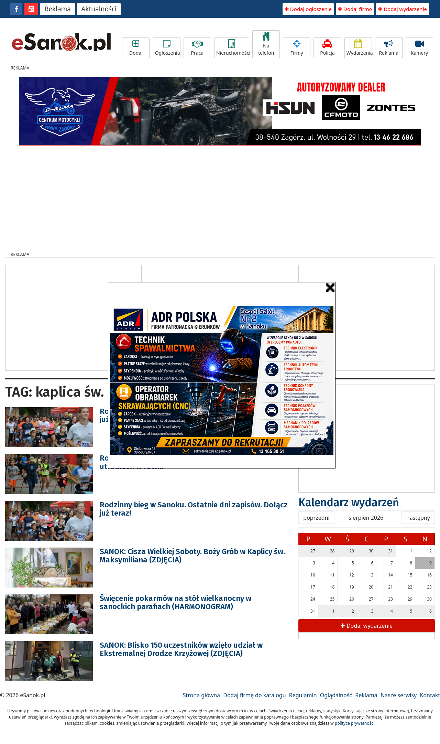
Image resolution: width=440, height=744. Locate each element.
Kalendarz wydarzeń (348, 502)
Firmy (296, 48)
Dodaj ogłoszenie (308, 9)
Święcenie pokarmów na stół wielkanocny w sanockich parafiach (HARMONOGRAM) (175, 602)
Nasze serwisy (399, 695)
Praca (197, 48)
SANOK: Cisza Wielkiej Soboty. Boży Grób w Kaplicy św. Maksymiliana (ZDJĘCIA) (192, 555)
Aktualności (99, 8)
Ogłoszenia (167, 48)
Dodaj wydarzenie (402, 9)
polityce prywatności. (355, 723)
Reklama (57, 8)
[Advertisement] (220, 196)
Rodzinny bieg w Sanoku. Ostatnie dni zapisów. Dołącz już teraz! (194, 509)
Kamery (419, 48)
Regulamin (303, 695)
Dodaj (135, 48)
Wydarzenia (359, 48)
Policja (327, 48)
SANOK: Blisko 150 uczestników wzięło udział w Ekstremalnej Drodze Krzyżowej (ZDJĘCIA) (181, 649)
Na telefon (266, 44)
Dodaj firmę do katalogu (254, 695)
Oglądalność (336, 695)
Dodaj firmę (355, 9)
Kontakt (430, 695)
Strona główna (201, 695)
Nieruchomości (232, 48)
